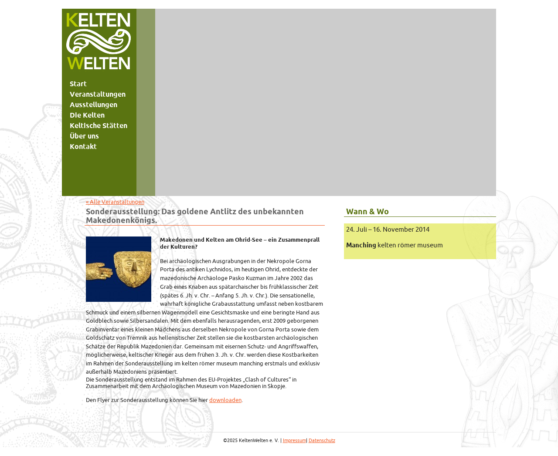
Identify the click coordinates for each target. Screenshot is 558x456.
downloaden (225, 400)
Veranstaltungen (98, 94)
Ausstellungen (93, 104)
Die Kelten (87, 115)
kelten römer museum (394, 245)
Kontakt (83, 146)
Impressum (294, 440)
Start (78, 84)
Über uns (84, 136)
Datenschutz (322, 440)
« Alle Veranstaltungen (115, 202)
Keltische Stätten (98, 125)
